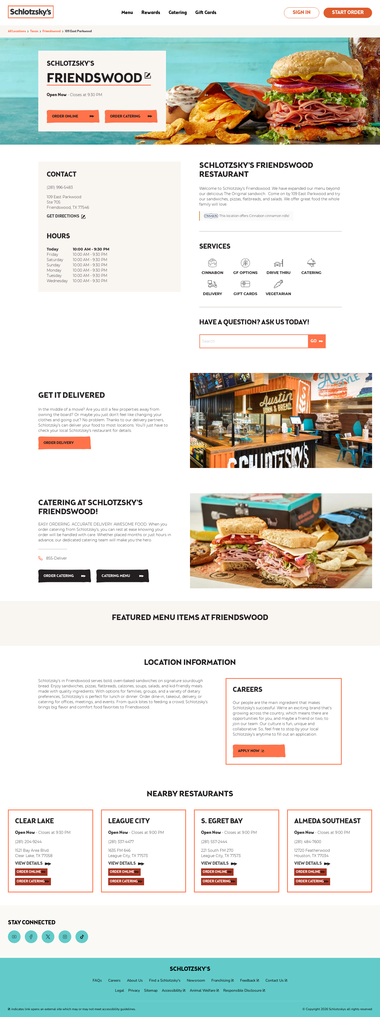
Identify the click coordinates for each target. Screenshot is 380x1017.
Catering (178, 12)
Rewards (150, 12)
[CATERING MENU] (122, 576)
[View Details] (33, 864)
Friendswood (99, 79)
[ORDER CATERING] (131, 116)
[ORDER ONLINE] (73, 116)
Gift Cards (205, 12)
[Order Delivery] (64, 443)
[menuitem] (97, 980)
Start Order (348, 12)
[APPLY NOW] (259, 751)
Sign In (302, 12)
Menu (127, 12)
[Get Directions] (66, 216)
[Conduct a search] (254, 341)
